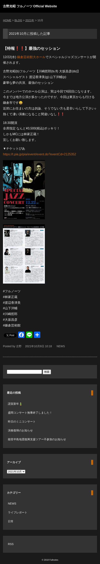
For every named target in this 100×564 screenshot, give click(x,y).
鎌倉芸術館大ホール (31, 57)
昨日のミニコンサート (22, 421)
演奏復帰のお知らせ (20, 430)
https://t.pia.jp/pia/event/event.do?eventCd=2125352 (39, 154)
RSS (11, 544)
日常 (10, 521)
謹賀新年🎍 (15, 403)
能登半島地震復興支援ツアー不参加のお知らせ (37, 439)
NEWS (61, 346)
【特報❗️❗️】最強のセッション (31, 48)
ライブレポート (17, 512)
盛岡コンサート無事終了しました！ (30, 412)
